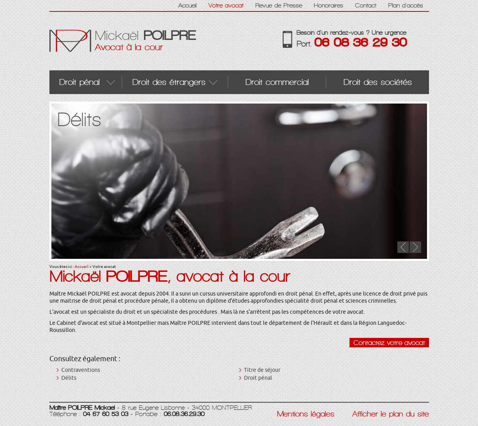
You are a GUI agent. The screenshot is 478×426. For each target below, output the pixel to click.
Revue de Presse (278, 5)
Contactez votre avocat (389, 343)
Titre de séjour (262, 370)
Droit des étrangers (169, 82)
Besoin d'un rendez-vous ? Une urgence (363, 39)
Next (415, 247)
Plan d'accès (405, 5)
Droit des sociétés (378, 82)
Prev (403, 247)
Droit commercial (277, 82)
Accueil (82, 266)
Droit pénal (258, 378)
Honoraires (328, 5)
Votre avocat (226, 5)
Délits (68, 378)
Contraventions (80, 370)
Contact (365, 5)
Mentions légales (305, 414)
